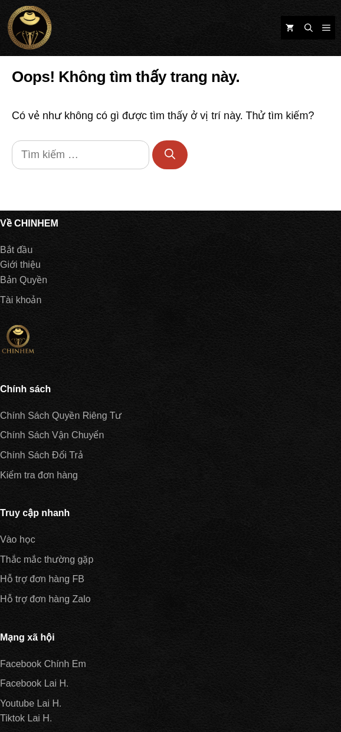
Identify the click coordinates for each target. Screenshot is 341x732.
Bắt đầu (16, 250)
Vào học (17, 539)
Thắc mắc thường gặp (46, 559)
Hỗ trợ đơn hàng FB (42, 579)
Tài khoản (20, 300)
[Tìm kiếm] (170, 154)
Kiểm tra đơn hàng (39, 475)
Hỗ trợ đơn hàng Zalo (45, 599)
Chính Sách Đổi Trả (41, 455)
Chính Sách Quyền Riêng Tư (61, 416)
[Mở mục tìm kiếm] (308, 28)
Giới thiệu (20, 265)
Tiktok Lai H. (26, 718)
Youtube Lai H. (30, 703)
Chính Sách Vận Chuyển (52, 435)
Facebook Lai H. (34, 683)
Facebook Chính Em (43, 664)
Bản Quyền (23, 280)
